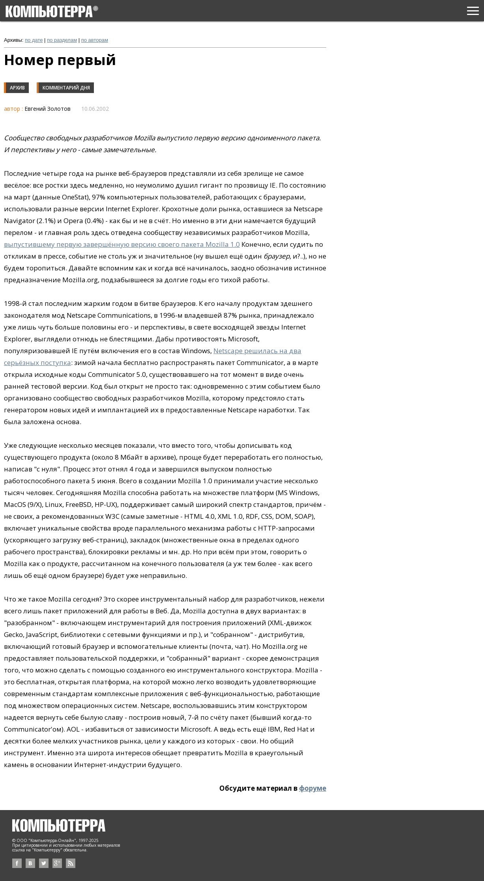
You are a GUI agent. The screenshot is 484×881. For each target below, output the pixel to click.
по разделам (62, 40)
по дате (34, 40)
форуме (312, 788)
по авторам (94, 40)
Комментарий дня (66, 87)
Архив (17, 87)
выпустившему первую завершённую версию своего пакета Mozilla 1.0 (122, 244)
